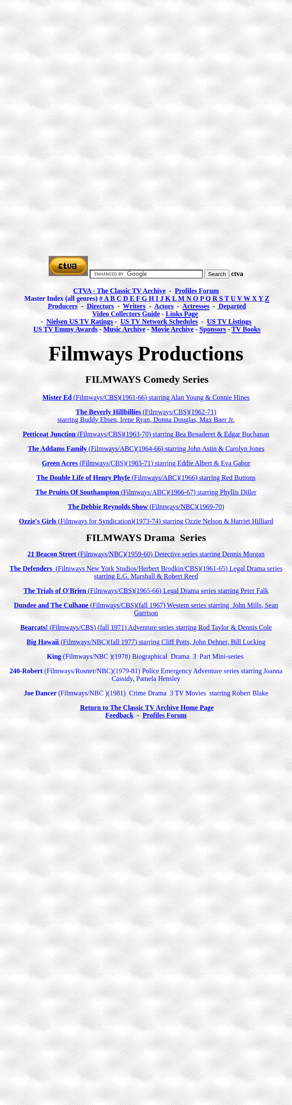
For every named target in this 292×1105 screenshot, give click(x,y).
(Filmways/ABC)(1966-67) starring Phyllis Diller (146, 492)
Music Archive (124, 329)
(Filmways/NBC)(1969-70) (146, 506)
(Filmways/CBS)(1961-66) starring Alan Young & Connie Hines (145, 397)
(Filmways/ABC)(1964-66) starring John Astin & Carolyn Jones (146, 448)
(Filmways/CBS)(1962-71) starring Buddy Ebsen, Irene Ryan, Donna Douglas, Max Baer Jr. (146, 415)
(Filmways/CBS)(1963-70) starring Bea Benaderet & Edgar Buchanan (146, 434)
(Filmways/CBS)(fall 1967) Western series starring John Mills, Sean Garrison (146, 609)
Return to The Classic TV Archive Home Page (146, 707)
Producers (63, 306)
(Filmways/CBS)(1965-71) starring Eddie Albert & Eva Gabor (146, 463)
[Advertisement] (147, 63)
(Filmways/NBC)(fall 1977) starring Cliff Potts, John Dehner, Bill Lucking (146, 642)
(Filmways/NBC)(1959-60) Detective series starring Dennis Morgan (146, 554)
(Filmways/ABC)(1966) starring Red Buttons (145, 477)
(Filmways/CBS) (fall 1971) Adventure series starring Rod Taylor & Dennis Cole (146, 627)
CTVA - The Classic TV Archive (119, 290)
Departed (231, 306)
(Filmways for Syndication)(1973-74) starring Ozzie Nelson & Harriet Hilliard (146, 521)
